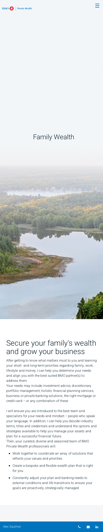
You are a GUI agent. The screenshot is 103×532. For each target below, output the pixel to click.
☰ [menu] (97, 6)
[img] (51, 159)
